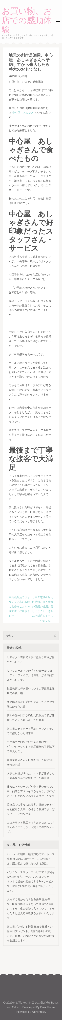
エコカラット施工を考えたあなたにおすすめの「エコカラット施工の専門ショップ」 (31, 827)
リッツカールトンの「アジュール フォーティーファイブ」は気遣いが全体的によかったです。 (31, 675)
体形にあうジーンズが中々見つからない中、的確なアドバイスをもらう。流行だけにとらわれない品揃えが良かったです (31, 791)
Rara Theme (47, 1007)
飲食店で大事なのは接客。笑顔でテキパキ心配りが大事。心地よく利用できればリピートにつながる (31, 809)
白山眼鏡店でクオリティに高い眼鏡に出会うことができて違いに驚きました (19, 606)
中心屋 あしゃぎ (23, 112)
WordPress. (39, 1012)
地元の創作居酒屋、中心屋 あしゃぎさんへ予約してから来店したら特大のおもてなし (31, 62)
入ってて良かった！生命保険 (24, 899)
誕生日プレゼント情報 (20, 926)
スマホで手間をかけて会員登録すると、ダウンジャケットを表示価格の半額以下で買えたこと (31, 746)
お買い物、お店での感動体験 (27, 20)
